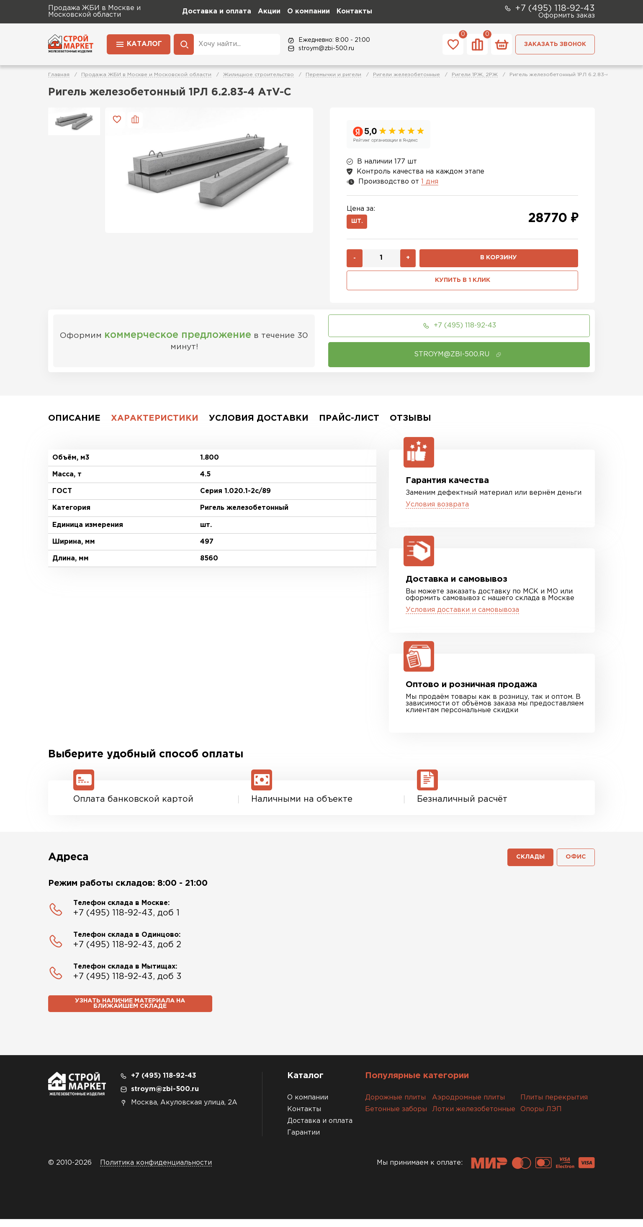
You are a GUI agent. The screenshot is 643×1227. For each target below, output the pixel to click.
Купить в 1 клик (463, 284)
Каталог (138, 43)
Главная (58, 74)
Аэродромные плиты (468, 1105)
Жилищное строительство (258, 74)
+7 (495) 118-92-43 (549, 8)
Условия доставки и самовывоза (462, 614)
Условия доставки (259, 423)
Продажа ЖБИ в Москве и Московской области (146, 74)
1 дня (429, 182)
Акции (269, 11)
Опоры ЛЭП (541, 1117)
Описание (74, 423)
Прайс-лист (349, 423)
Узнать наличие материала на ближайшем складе (130, 1011)
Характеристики (154, 423)
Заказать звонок (555, 44)
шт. (359, 223)
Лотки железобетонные (473, 1117)
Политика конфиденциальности (156, 1171)
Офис (575, 863)
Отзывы (410, 423)
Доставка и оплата (216, 11)
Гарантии (303, 1141)
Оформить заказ (566, 16)
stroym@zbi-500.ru (320, 48)
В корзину (498, 261)
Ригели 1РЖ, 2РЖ (475, 74)
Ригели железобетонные (406, 74)
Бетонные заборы (396, 1117)
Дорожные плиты (395, 1105)
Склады (527, 863)
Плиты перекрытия (554, 1105)
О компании (308, 11)
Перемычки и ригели (333, 74)
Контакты (354, 11)
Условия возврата (437, 509)
